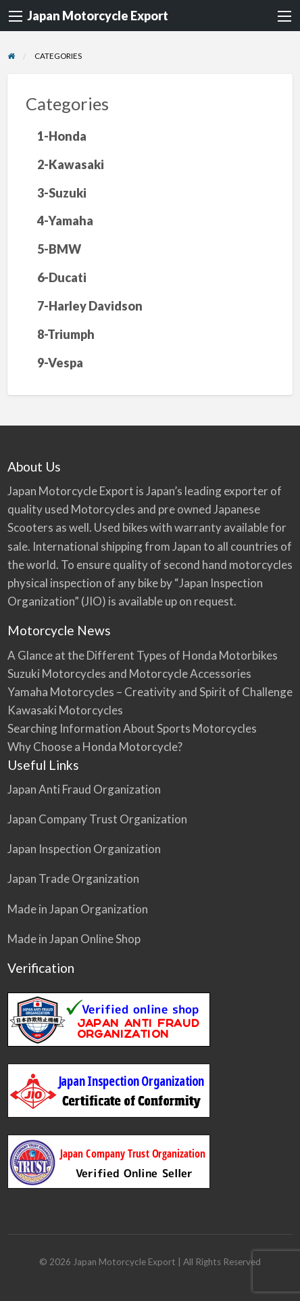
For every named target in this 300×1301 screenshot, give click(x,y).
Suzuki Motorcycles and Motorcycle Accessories (129, 673)
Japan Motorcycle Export (97, 15)
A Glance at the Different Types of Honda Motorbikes (142, 655)
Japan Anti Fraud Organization (84, 789)
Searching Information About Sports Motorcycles (132, 728)
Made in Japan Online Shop (74, 939)
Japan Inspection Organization (84, 849)
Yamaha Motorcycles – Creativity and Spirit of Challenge (150, 692)
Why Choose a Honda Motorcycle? (94, 746)
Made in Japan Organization (77, 909)
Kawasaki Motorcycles (65, 710)
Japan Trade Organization (73, 878)
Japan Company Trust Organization (97, 819)
